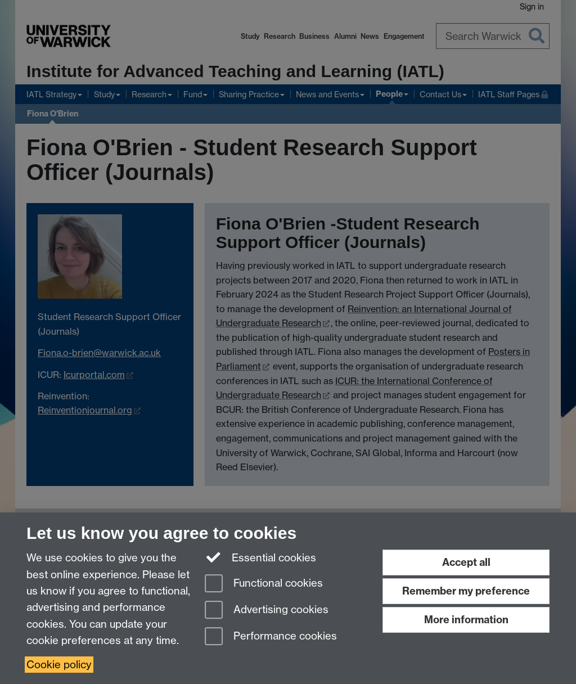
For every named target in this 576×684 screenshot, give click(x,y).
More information (466, 619)
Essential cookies (261, 557)
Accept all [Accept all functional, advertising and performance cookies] (466, 562)
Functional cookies (264, 584)
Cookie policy (59, 664)
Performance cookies (271, 637)
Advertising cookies (266, 610)
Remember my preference (466, 590)
